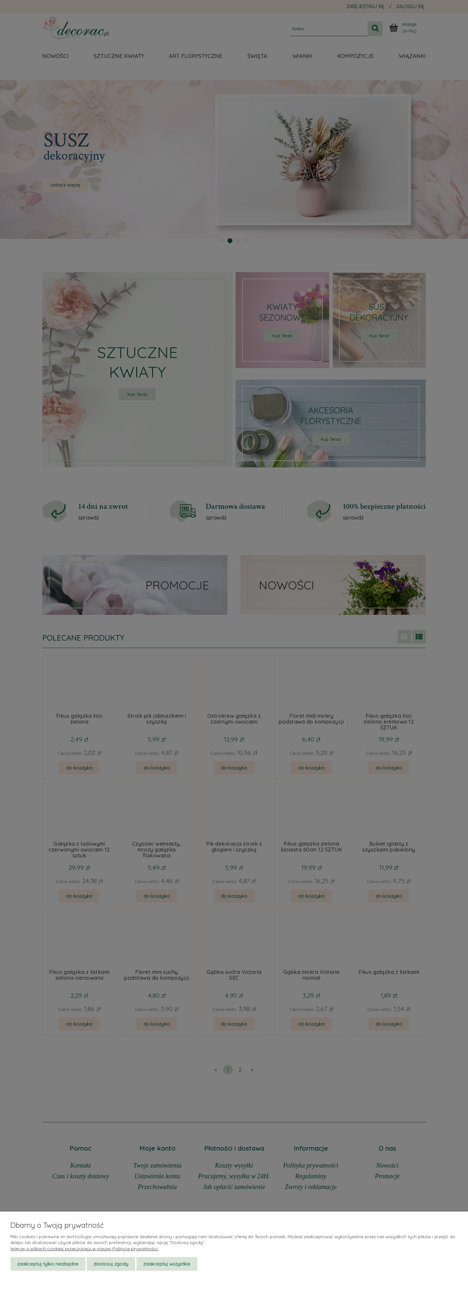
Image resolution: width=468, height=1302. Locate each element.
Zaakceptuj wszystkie (166, 1264)
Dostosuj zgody (111, 1264)
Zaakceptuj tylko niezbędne (48, 1264)
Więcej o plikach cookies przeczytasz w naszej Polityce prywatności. (84, 1249)
